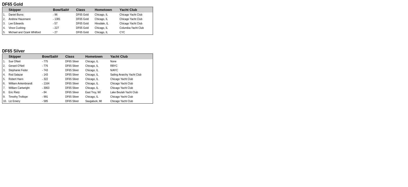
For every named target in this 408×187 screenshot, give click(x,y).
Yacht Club (128, 10)
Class (80, 10)
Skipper (15, 10)
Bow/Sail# (61, 10)
